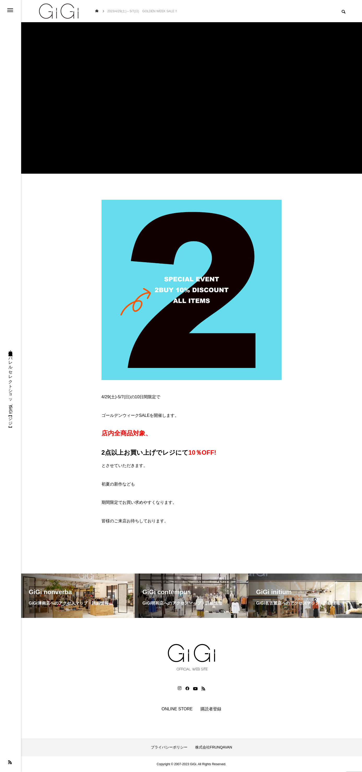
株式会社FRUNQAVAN (213, 747)
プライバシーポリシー (169, 747)
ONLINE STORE (177, 709)
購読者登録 (210, 709)
